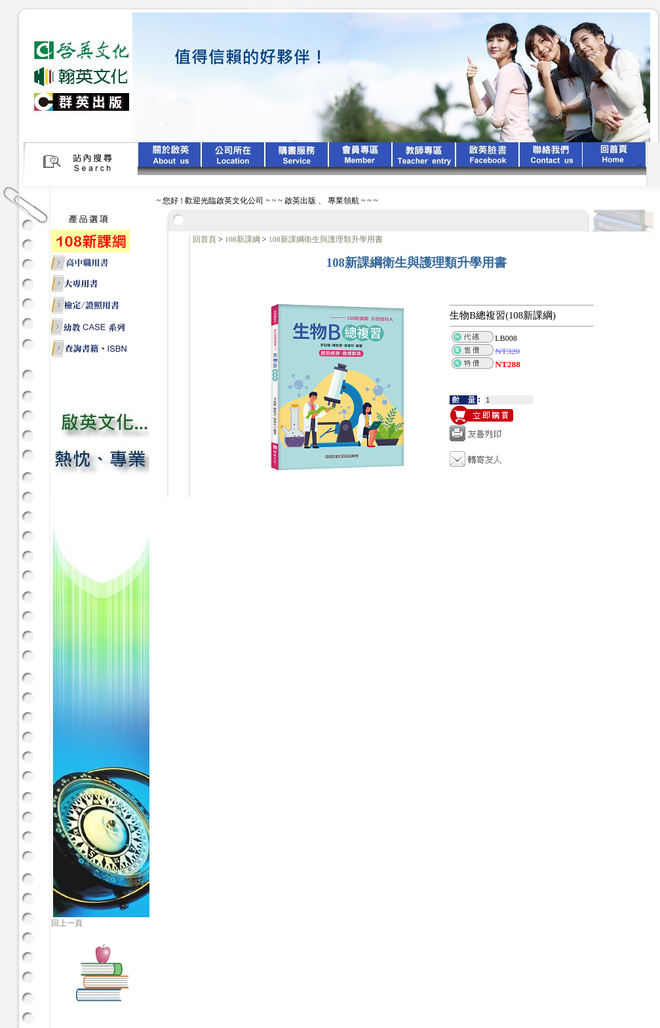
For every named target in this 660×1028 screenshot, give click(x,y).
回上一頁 (67, 923)
